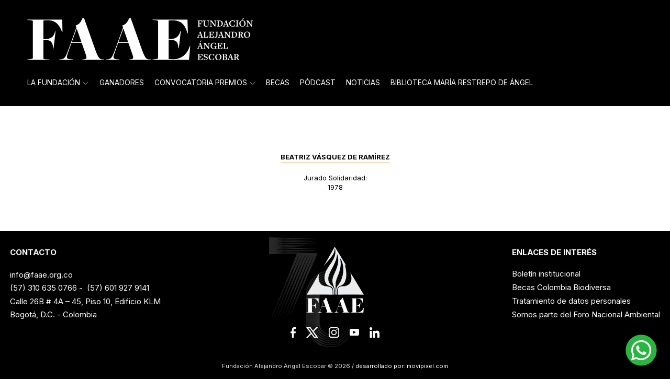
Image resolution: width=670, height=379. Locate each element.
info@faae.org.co (41, 275)
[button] (641, 350)
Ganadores (121, 82)
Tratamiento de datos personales (571, 301)
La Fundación (57, 82)
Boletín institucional (546, 274)
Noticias (363, 82)
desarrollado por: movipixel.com (401, 366)
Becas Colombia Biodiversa (561, 287)
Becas (277, 82)
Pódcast (318, 82)
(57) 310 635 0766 (43, 288)
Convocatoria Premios (204, 82)
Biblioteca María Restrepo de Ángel (461, 82)
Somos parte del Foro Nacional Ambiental (586, 314)
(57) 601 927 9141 (118, 288)
